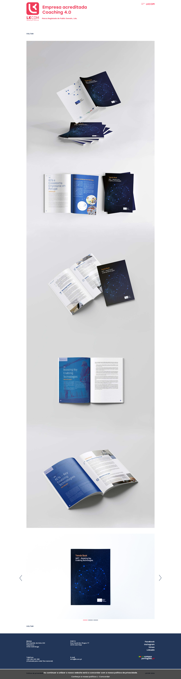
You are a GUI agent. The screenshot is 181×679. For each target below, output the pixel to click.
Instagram (149, 644)
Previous (21, 578)
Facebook (150, 642)
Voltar (29, 34)
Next (160, 578)
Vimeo (152, 647)
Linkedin (151, 650)
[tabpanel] (90, 576)
